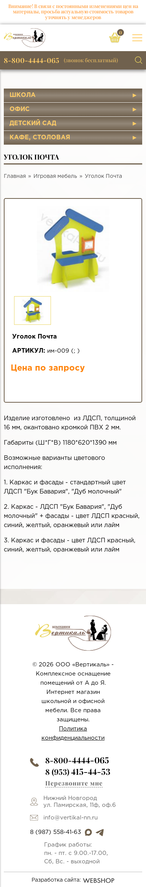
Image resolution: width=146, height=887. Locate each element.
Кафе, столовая (40, 137)
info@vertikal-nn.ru (70, 817)
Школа (23, 95)
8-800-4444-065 (31, 60)
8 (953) (77, 771)
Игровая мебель (55, 176)
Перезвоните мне (74, 783)
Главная (15, 176)
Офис (20, 109)
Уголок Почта (103, 176)
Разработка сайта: (73, 880)
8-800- (77, 760)
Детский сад (33, 123)
